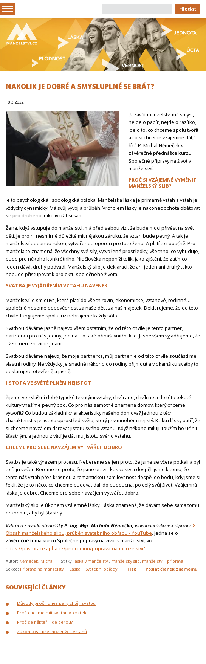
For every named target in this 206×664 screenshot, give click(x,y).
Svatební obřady (101, 569)
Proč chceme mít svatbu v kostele (52, 612)
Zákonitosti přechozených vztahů (52, 631)
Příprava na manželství (42, 569)
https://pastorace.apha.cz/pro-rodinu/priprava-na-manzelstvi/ (76, 548)
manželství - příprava (162, 561)
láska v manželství (91, 561)
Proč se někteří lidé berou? (45, 622)
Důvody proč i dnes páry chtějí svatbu (56, 603)
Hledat (188, 8)
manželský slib (125, 561)
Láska (75, 569)
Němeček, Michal (36, 561)
